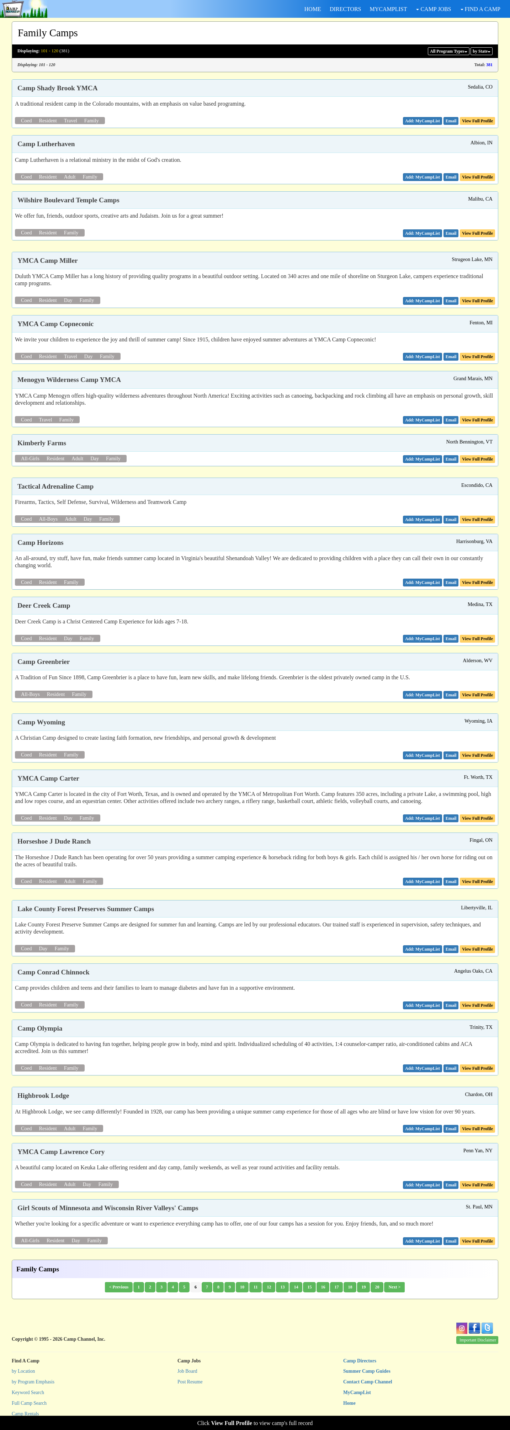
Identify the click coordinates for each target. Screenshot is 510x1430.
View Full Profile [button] (477, 120)
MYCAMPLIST (388, 9)
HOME (312, 9)
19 (363, 1287)
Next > (394, 1287)
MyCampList (357, 1392)
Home (349, 1403)
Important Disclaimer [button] (477, 1340)
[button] (451, 121)
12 (269, 1287)
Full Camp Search (29, 1403)
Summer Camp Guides (367, 1371)
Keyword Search (28, 1392)
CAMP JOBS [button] (433, 9)
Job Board (187, 1371)
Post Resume (190, 1381)
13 (282, 1287)
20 (377, 1287)
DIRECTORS (345, 9)
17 (336, 1287)
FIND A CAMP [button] (480, 9)
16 (323, 1287)
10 (242, 1287)
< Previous (118, 1287)
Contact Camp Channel (367, 1381)
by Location (23, 1371)
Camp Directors (359, 1360)
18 (350, 1287)
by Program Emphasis (33, 1381)
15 (309, 1287)
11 (255, 1287)
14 (296, 1287)
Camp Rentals (25, 1413)
